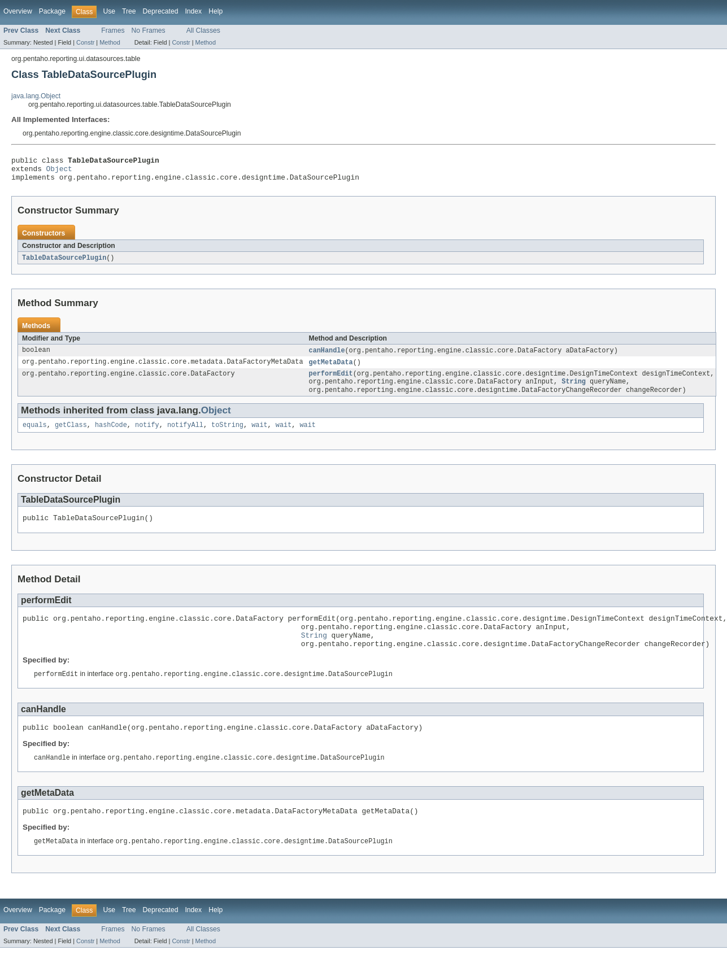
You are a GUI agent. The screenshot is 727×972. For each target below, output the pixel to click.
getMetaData (330, 368)
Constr (85, 42)
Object (59, 172)
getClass (71, 435)
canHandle (326, 356)
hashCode (111, 435)
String (573, 390)
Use (109, 11)
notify (147, 435)
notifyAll (185, 435)
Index (193, 11)
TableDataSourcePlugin (64, 263)
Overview (17, 11)
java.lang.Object (35, 96)
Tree (129, 11)
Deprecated (161, 11)
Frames (112, 30)
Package (52, 11)
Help (215, 11)
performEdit (330, 381)
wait (259, 435)
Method (109, 42)
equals (35, 435)
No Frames (149, 30)
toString (227, 435)
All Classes (203, 30)
